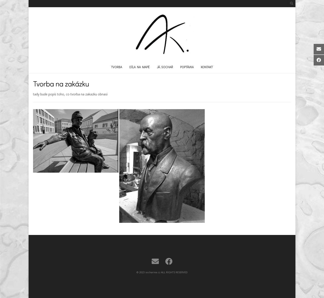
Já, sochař (165, 67)
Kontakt (207, 67)
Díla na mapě (139, 67)
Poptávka (187, 67)
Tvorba (116, 67)
